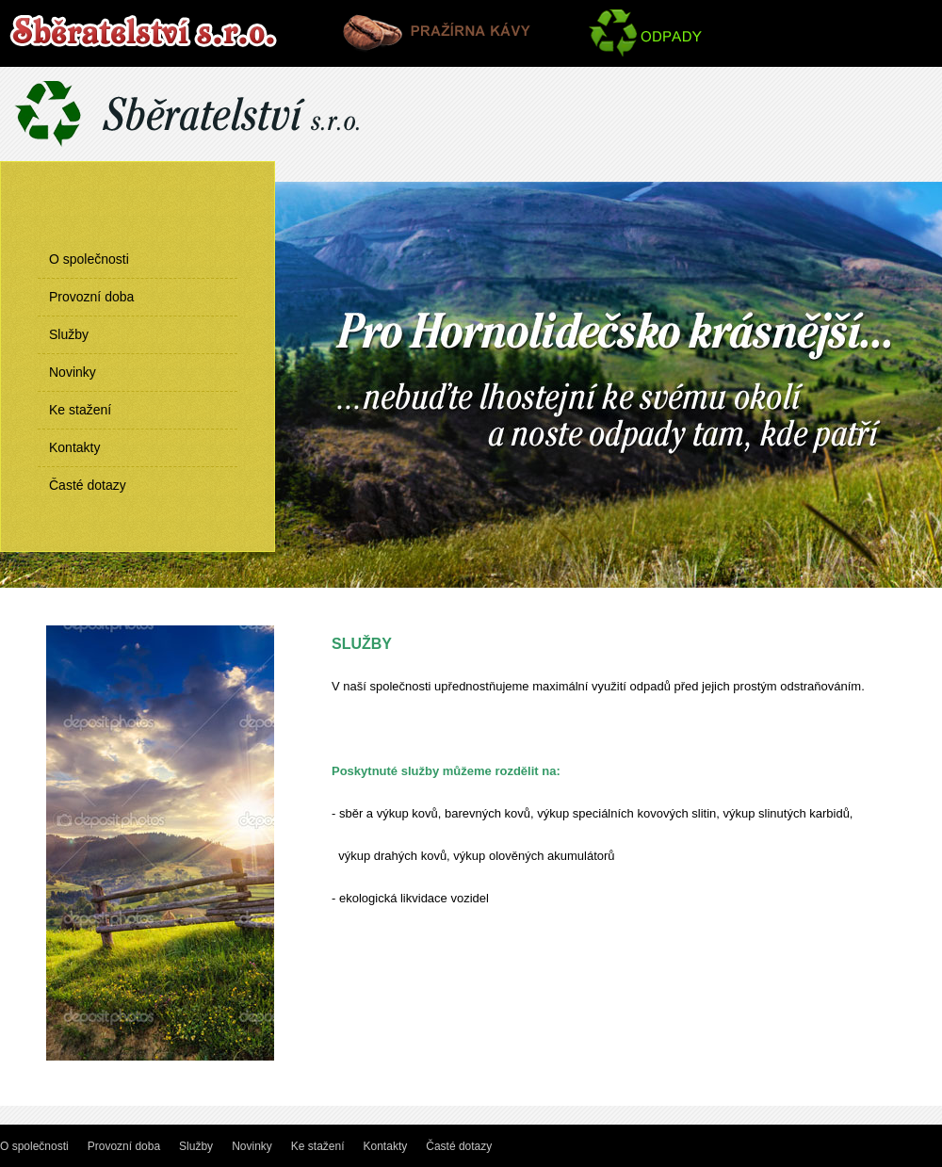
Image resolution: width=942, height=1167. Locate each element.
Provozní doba (91, 296)
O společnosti (89, 259)
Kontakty (74, 447)
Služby (69, 334)
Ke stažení (80, 409)
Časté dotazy (87, 485)
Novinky (72, 372)
